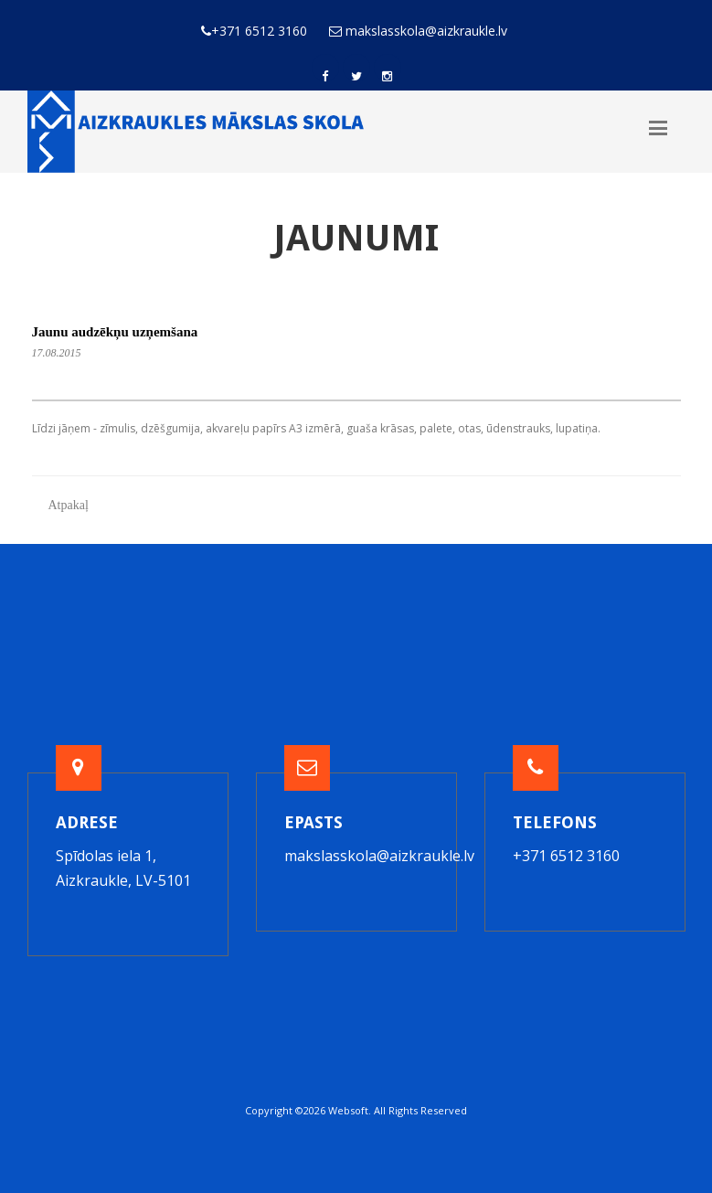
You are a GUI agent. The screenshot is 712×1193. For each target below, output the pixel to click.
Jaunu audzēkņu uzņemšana (115, 332)
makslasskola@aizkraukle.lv (379, 856)
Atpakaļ (68, 505)
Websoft (348, 1110)
